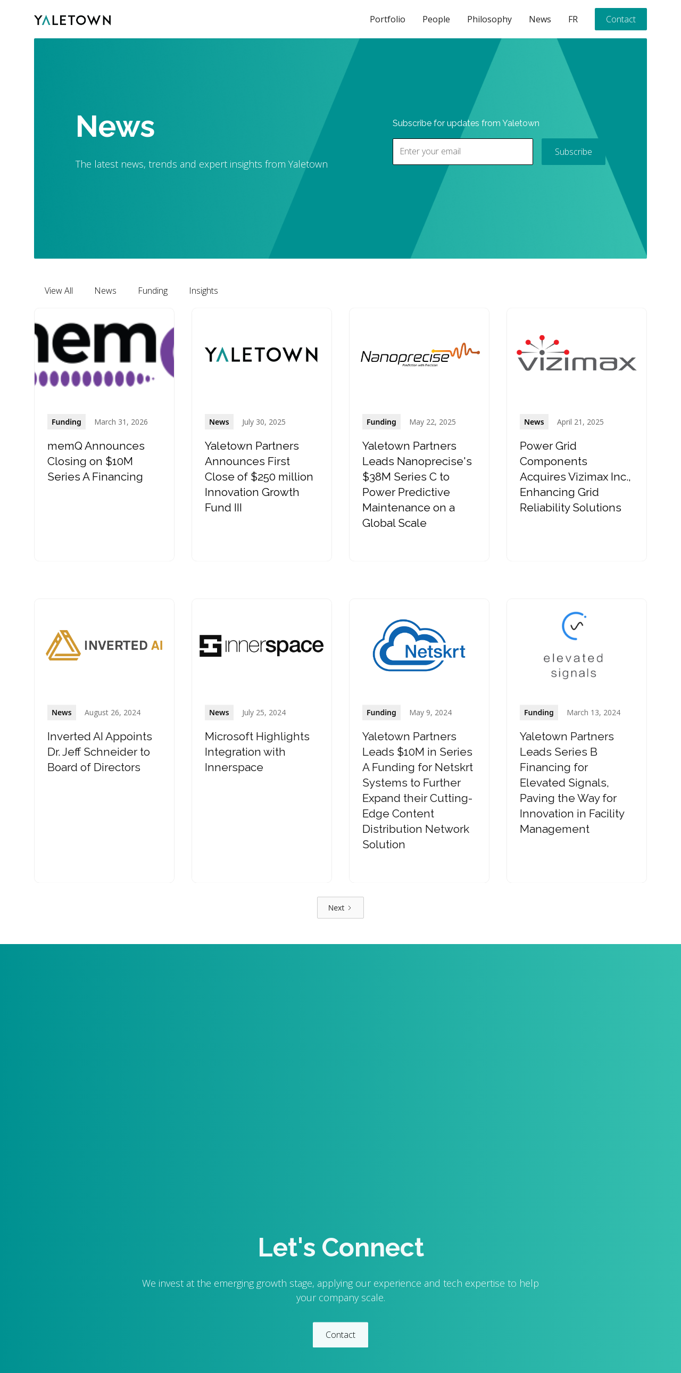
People (436, 19)
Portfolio (387, 19)
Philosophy (489, 19)
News (540, 19)
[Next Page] (340, 908)
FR (573, 19)
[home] (72, 19)
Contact (621, 19)
